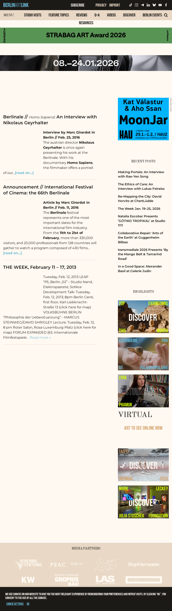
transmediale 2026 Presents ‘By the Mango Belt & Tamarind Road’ (143, 254)
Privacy (101, 5)
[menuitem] (33, 17)
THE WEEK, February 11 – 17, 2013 (39, 267)
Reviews (81, 15)
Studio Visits (32, 15)
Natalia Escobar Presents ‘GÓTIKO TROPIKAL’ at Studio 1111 (141, 220)
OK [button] (28, 604)
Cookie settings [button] (15, 604)
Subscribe (77, 5)
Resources (86, 22)
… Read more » (39, 338)
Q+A (97, 15)
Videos (111, 15)
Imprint (114, 5)
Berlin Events (152, 15)
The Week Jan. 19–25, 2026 (139, 209)
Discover (129, 15)
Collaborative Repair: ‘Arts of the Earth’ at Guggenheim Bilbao (140, 237)
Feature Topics (59, 15)
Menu (8, 15)
